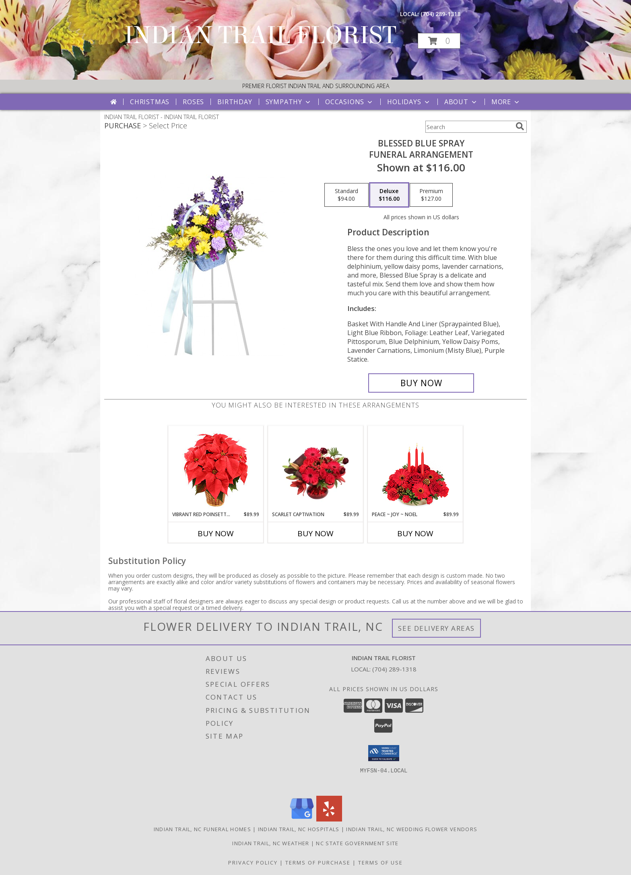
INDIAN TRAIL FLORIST (260, 35)
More (506, 101)
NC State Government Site (357, 843)
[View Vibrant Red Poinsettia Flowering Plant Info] (216, 468)
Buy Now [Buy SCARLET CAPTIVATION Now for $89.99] (315, 533)
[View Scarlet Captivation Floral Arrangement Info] (315, 468)
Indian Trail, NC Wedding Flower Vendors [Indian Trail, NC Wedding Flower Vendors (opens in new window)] (411, 829)
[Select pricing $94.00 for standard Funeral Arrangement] (346, 195)
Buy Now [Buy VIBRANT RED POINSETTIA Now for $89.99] (216, 533)
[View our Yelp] (329, 819)
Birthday (234, 101)
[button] (439, 41)
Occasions (349, 101)
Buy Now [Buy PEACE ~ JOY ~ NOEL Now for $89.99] (415, 533)
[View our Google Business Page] (302, 819)
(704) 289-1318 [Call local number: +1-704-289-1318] (440, 14)
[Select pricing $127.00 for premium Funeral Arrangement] (431, 195)
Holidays (409, 101)
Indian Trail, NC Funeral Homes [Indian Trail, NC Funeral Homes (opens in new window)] (202, 829)
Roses (193, 101)
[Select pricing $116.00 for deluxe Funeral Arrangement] (389, 195)
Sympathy (289, 101)
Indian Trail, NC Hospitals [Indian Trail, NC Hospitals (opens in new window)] (299, 829)
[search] (519, 126)
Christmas (149, 101)
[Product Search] (469, 126)
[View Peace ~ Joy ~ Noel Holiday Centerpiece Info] (415, 468)
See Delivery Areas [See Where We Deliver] (436, 628)
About (461, 101)
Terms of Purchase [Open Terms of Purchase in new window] (318, 862)
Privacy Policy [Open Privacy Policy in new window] (253, 862)
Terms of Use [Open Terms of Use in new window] (380, 862)
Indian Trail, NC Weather (270, 843)
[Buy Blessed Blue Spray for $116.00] (421, 383)
